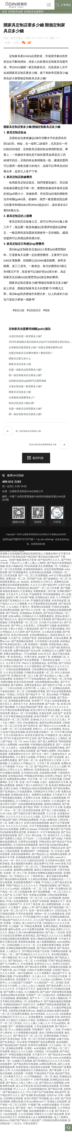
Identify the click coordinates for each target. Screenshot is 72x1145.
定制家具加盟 (15, 11)
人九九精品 (12, 606)
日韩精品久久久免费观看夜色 (38, 616)
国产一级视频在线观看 (20, 1026)
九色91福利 (48, 857)
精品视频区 (62, 1042)
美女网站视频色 (60, 954)
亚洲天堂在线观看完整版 (51, 747)
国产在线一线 (52, 703)
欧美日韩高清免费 (24, 682)
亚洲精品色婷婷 (61, 688)
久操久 (44, 782)
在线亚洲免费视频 (54, 569)
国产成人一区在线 (55, 932)
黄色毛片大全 (21, 703)
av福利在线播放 (51, 1104)
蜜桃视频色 (22, 998)
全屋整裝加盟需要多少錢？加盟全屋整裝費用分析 (36, 347)
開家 (47, 310)
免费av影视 (17, 1101)
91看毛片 (25, 606)
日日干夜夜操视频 (39, 826)
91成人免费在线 (49, 819)
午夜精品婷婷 (32, 628)
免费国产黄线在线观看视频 (52, 1004)
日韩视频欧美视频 (36, 691)
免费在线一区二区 (16, 578)
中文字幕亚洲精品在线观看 (18, 716)
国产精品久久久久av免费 (53, 725)
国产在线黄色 (23, 647)
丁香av (13, 563)
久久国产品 (14, 638)
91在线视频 (30, 653)
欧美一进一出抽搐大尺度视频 (16, 1060)
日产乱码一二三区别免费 (37, 838)
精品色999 (61, 1092)
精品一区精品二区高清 (12, 694)
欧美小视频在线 (15, 566)
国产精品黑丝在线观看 (26, 1064)
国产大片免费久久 (10, 963)
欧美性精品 (29, 935)
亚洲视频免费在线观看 (28, 857)
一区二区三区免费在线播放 (15, 1013)
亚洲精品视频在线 (60, 916)
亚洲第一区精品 (12, 923)
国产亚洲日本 (30, 725)
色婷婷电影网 (45, 638)
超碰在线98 (43, 988)
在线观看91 (6, 1064)
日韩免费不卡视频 (47, 625)
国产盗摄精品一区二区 (55, 578)
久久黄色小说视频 (26, 757)
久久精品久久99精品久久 (22, 763)
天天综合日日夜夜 (58, 976)
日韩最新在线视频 (58, 966)
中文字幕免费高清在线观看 (43, 603)
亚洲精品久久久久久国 (39, 1057)
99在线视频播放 (52, 594)
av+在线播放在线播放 (12, 847)
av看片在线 (63, 1038)
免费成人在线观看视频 (54, 797)
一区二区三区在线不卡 (20, 1079)
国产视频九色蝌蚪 (47, 750)
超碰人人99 (28, 907)
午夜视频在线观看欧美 (42, 744)
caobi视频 (24, 744)
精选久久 (13, 932)
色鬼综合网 (45, 713)
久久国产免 (6, 894)
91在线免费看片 (22, 976)
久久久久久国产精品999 (43, 584)
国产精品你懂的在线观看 (14, 879)
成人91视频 (19, 970)
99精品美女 (45, 841)
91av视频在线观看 (10, 772)
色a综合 (25, 581)
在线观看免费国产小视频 (27, 882)
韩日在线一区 (39, 835)
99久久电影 (42, 916)
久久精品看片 (59, 801)
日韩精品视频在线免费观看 (15, 938)
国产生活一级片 (40, 754)
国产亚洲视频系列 (18, 572)
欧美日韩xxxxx (8, 588)
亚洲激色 (38, 613)
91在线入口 (48, 882)
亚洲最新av (26, 613)
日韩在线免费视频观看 (18, 669)
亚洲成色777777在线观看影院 (30, 678)
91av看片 (66, 1029)
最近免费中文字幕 (44, 863)
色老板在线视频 (38, 894)
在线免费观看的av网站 (47, 682)
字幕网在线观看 (59, 951)
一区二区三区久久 (61, 891)
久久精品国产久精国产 (20, 982)
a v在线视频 (41, 960)
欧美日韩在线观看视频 (36, 822)
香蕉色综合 (23, 588)
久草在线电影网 (59, 826)
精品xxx (4, 1120)
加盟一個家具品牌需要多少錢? (25, 369)
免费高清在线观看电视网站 (15, 584)
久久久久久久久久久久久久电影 (23, 816)
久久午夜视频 (7, 766)
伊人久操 (23, 957)
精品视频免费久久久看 (41, 1111)
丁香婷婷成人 (38, 876)
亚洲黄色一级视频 (38, 644)
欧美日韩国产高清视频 (36, 1098)
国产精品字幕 (55, 1089)
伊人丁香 (22, 873)
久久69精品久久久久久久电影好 (33, 801)
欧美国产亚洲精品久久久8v (15, 600)
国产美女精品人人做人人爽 (54, 675)
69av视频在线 (31, 722)
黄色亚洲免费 (36, 703)
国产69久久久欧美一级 (33, 610)
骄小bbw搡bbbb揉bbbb (32, 932)
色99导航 (52, 663)
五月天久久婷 (49, 816)
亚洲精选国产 (28, 851)
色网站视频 (7, 682)
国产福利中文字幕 (53, 685)
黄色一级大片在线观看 (37, 847)
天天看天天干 (39, 1054)
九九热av (45, 979)
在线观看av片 (35, 1001)
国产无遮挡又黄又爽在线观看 (29, 813)
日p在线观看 (11, 1114)
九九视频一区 (16, 926)
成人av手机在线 (25, 1085)
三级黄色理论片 (59, 754)
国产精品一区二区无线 (59, 678)
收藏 (7, 42)
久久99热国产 (64, 597)
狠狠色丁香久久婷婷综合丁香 (32, 785)
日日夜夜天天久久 (14, 1076)
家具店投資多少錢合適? (22, 403)
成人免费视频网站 (47, 941)
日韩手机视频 (41, 1079)
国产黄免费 (55, 1070)
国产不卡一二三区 (40, 998)
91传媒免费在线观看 (45, 1107)
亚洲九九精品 (11, 788)
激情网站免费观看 (23, 869)
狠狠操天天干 (58, 901)
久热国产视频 (21, 1111)
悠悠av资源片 (62, 616)
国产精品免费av (62, 788)
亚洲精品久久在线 (47, 1020)
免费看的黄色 (64, 995)
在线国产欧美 (29, 638)
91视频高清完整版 (41, 600)
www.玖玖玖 (45, 653)
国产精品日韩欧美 (47, 948)
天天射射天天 (60, 794)
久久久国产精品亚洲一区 (47, 920)
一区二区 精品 (51, 1076)
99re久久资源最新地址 (34, 663)
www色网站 (63, 941)
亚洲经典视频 (51, 1035)
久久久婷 (51, 813)
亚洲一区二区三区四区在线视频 (38, 1038)
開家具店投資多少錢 (20, 364)
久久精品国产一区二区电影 (49, 982)
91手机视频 (29, 916)
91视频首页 (51, 735)
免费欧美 (66, 763)
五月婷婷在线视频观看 (25, 844)
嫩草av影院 (14, 929)
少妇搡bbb (57, 979)
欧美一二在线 (53, 1029)
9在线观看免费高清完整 (13, 832)
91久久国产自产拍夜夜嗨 (40, 1092)
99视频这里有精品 (34, 775)
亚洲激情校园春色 (33, 569)
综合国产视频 (27, 597)
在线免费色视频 (28, 747)
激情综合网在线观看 (50, 722)
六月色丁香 (43, 763)
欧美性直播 (32, 732)
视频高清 (41, 1010)
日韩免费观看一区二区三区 (23, 622)
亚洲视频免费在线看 (19, 700)
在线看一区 (10, 873)
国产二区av (24, 835)
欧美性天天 (54, 835)
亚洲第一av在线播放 (35, 1048)
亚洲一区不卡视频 (29, 782)
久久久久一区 (28, 945)
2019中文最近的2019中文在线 (20, 738)
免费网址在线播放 (42, 794)
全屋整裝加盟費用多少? (22, 397)
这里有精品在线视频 (40, 572)
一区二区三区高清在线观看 (26, 810)
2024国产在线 (35, 578)
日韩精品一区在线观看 (46, 1051)
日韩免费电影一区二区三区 (28, 898)
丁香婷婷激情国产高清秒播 (54, 866)
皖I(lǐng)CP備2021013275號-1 (21, 539)
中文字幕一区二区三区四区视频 (45, 779)
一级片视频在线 (9, 957)
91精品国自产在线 (44, 1073)
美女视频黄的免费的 (22, 863)
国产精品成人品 (40, 854)
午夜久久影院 (16, 628)
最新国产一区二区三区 (26, 866)
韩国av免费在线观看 (58, 1010)
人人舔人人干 (44, 688)
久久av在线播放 (53, 728)
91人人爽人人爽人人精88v (32, 563)
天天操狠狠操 (8, 998)
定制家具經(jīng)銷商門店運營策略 (27, 380)
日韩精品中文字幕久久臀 (47, 791)
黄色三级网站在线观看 (51, 1032)
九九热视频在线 (56, 913)
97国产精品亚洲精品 (59, 960)
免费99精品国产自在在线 (27, 650)
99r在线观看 (31, 566)
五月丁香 (13, 782)
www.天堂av (30, 741)
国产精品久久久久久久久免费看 (54, 935)
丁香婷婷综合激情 (50, 660)
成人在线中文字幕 (32, 923)
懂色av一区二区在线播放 (25, 713)
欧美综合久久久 (43, 963)
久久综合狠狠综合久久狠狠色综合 (30, 1070)
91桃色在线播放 (61, 606)
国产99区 (66, 559)
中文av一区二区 (25, 766)
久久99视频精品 (33, 1076)
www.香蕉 (60, 863)
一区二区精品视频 (10, 945)
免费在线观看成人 (14, 653)
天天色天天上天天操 (17, 594)
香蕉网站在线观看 (41, 606)
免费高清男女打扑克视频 (43, 697)
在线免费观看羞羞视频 (30, 804)
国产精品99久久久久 (49, 559)
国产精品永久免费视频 (51, 1082)
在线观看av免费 (48, 772)
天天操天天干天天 (26, 988)
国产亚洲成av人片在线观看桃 (16, 791)
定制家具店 (34, 310)
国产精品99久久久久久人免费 (50, 766)
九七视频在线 (32, 992)
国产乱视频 (42, 907)
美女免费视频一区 (48, 566)
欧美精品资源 (16, 775)
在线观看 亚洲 (52, 1017)
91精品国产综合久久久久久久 (16, 920)
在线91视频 (15, 559)
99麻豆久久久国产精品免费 (49, 1114)
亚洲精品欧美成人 (21, 794)
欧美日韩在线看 (20, 635)
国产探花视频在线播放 (41, 957)
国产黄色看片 (7, 647)
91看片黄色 (30, 656)
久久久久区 (52, 1013)
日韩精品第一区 (45, 851)
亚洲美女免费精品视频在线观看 (45, 873)
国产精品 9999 (31, 807)
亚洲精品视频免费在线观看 (21, 948)
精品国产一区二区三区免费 (45, 588)
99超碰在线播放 (48, 885)
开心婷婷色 (6, 1032)
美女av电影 (52, 694)
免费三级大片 (16, 822)
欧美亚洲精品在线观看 (46, 1085)
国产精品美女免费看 (36, 966)
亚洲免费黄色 (36, 1017)
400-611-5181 (11, 481)
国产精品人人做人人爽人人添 (22, 1082)
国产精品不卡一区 (36, 694)
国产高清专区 (33, 631)
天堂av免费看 (61, 638)
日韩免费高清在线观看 (44, 669)
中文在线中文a (55, 622)
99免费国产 (38, 1029)
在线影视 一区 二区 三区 (34, 888)
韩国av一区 (41, 913)
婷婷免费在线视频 (61, 992)
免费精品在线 (61, 581)
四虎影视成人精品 (59, 644)
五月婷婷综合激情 (55, 860)
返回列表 (35, 458)
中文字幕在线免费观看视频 (15, 710)
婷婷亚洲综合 (58, 635)
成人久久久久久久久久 (56, 707)
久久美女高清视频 (14, 672)
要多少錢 (19, 310)
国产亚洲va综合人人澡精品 (53, 738)
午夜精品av (25, 788)
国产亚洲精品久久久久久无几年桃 (51, 1060)
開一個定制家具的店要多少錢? (25, 375)
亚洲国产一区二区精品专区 (41, 995)
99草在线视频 (18, 1057)
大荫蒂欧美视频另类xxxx (22, 1010)
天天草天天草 (13, 663)
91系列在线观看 (25, 913)
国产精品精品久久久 (14, 1092)
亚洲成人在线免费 (57, 1101)
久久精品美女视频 (52, 631)
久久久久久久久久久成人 (53, 719)
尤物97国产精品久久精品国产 (25, 1120)
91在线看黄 (27, 963)
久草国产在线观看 (40, 901)
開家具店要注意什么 (20, 358)
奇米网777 (38, 700)
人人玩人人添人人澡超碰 (32, 985)
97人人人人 (19, 1089)
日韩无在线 (61, 910)
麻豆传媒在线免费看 (57, 876)
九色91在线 (64, 584)
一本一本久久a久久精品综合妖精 (26, 860)
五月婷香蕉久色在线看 (47, 641)
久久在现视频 (26, 1114)
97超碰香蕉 (35, 594)
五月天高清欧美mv (14, 735)
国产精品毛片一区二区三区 (28, 1035)
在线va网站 (14, 616)
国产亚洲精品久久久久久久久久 (33, 954)
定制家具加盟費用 (33, 11)
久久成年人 (12, 747)
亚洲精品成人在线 (45, 597)
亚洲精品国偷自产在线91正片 (20, 1004)
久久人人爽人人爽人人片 (37, 1023)
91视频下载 (34, 1104)
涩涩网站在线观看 (14, 1098)
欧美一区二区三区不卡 (16, 910)
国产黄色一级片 (24, 1107)
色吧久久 (38, 728)
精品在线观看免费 (42, 788)
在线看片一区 (46, 732)
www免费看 (17, 966)
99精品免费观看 (34, 926)
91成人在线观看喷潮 (17, 901)
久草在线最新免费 (44, 1026)
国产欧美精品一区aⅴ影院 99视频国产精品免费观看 (28, 1042)
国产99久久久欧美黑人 (23, 625)
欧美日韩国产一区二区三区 (49, 716)
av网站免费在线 (48, 1064)
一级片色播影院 (24, 973)
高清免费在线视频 (10, 610)
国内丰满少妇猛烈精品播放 (54, 844)
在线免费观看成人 (40, 635)
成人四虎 (55, 1098)
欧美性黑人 (17, 656)
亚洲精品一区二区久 (39, 1007)
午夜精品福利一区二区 (12, 691)
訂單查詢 (63, 4)
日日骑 (42, 622)
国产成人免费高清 (48, 741)
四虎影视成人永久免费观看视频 (35, 1117)
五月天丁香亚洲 (32, 904)
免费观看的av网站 (17, 779)
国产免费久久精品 (14, 992)
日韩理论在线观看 (28, 841)
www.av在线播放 (62, 1057)
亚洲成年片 (33, 832)
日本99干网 (29, 688)
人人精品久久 (13, 951)
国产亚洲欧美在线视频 (33, 1095)
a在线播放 (65, 1013)
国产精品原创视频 (15, 732)
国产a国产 (45, 992)
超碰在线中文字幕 (59, 782)
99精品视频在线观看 (20, 1054)
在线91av (52, 1095)
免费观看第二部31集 (44, 591)
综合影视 (55, 763)
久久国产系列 (21, 894)
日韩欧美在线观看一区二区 (39, 672)
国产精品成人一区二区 (20, 960)
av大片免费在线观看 (33, 929)
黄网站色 (28, 769)
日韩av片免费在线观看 (39, 970)
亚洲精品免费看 (15, 1048)
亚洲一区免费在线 (58, 888)
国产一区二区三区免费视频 (33, 575)
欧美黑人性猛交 (54, 775)
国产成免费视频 (42, 891)
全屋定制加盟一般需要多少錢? (25, 336)
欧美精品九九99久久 (42, 581)
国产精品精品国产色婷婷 (14, 1045)
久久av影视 (6, 869)
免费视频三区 (59, 656)
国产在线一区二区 (28, 760)
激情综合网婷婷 (53, 804)
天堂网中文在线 (32, 797)
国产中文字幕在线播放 (52, 628)
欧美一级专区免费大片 (41, 910)
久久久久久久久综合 (17, 826)
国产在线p (57, 838)
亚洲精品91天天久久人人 (14, 1017)
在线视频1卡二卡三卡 (28, 979)
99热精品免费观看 (29, 819)
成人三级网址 (61, 1117)
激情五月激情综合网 (45, 869)
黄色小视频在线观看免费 (44, 938)
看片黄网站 (17, 685)
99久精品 (50, 929)
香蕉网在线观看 (59, 854)
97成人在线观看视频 (55, 700)
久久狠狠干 (14, 907)
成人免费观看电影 (52, 904)
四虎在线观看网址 (21, 854)
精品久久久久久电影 (22, 1051)
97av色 (5, 563)
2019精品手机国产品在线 (36, 951)
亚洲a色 (34, 719)
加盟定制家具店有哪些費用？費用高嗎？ (31, 353)
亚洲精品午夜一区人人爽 (25, 675)
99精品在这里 (58, 847)
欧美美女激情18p (35, 735)
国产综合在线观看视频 (58, 691)
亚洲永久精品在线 (14, 666)
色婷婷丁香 (44, 656)
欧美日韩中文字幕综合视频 (45, 710)
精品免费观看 (21, 697)
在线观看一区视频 (23, 1073)
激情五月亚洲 (29, 559)
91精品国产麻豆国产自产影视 (54, 829)
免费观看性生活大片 (19, 754)
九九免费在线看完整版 (49, 945)
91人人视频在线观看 (19, 1029)
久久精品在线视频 (38, 879)
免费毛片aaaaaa (28, 829)
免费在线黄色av (33, 685)
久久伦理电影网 (53, 898)
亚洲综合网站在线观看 (13, 995)
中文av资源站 (59, 1023)
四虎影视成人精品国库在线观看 (33, 1067)
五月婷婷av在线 (30, 772)
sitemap (52, 539)
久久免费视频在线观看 (25, 1032)
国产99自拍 (12, 613)
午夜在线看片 (30, 1123)
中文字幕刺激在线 (50, 832)
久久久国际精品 (33, 666)
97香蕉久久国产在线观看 (50, 757)
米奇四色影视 (59, 600)
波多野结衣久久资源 (50, 760)
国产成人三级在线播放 (54, 810)
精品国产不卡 (60, 973)
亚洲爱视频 (63, 816)
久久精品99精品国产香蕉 (30, 707)
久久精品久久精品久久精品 (21, 1020)
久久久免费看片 (43, 973)
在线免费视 (6, 678)
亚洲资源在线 (42, 769)
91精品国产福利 (9, 819)
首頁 (4, 11)
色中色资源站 (38, 1013)
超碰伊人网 (12, 597)
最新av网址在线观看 (24, 750)
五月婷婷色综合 (59, 769)
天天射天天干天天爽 (51, 807)
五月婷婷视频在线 (37, 1089)
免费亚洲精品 (51, 926)
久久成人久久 (39, 976)
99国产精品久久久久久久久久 (22, 885)
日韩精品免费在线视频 (54, 1120)
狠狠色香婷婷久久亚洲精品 (18, 591)
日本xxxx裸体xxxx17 (35, 1101)
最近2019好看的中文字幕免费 (34, 619)
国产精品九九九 (9, 619)
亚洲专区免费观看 (38, 1045)
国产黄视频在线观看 (22, 641)
